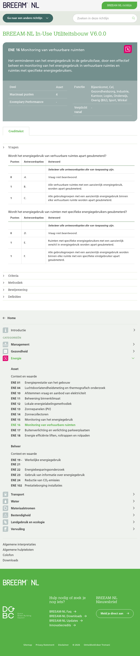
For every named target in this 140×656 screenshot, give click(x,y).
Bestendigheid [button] (17, 515)
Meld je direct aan (112, 613)
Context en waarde (24, 376)
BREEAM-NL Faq (60, 611)
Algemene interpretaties (19, 544)
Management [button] (16, 344)
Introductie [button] (18, 330)
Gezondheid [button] (15, 351)
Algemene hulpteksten (18, 549)
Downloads (10, 560)
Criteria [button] (13, 275)
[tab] (70, 147)
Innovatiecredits (60, 625)
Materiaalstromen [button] (19, 508)
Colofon (8, 555)
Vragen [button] (13, 147)
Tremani (106, 644)
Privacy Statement (45, 644)
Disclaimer (63, 644)
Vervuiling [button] (14, 529)
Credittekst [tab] (16, 131)
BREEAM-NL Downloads (65, 616)
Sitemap (28, 644)
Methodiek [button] (15, 282)
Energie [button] (12, 358)
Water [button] (11, 501)
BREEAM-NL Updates (63, 620)
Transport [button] (13, 494)
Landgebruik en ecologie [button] (24, 522)
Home (11, 318)
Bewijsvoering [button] (18, 290)
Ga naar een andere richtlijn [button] (24, 18)
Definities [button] (14, 296)
